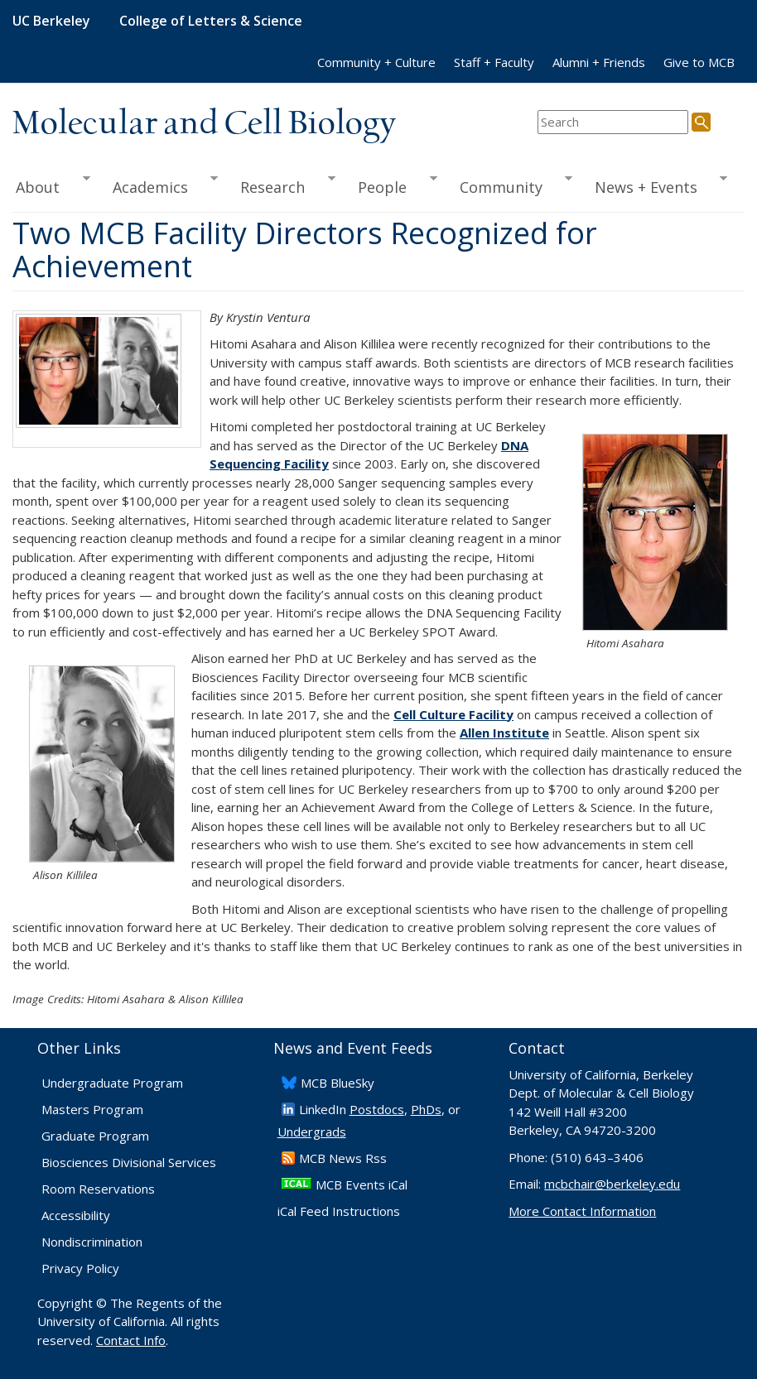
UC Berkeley (51, 21)
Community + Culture (376, 62)
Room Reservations (98, 1188)
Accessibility (75, 1215)
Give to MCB (699, 62)
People (391, 185)
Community (510, 185)
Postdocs (377, 1109)
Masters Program (92, 1109)
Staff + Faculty (494, 62)
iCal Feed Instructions (338, 1211)
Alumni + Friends (598, 62)
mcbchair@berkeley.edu (612, 1183)
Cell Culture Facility (453, 714)
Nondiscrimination (91, 1241)
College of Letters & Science (210, 21)
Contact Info (131, 1340)
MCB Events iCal (361, 1184)
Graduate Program (95, 1135)
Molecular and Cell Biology (204, 124)
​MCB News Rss (343, 1158)
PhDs (426, 1109)
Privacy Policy (80, 1268)
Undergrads (311, 1131)
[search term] (613, 122)
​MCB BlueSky (337, 1082)
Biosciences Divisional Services (128, 1162)
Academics (159, 185)
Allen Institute (504, 732)
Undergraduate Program (112, 1082)
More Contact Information (582, 1211)
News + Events (656, 185)
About (51, 185)
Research (282, 185)
